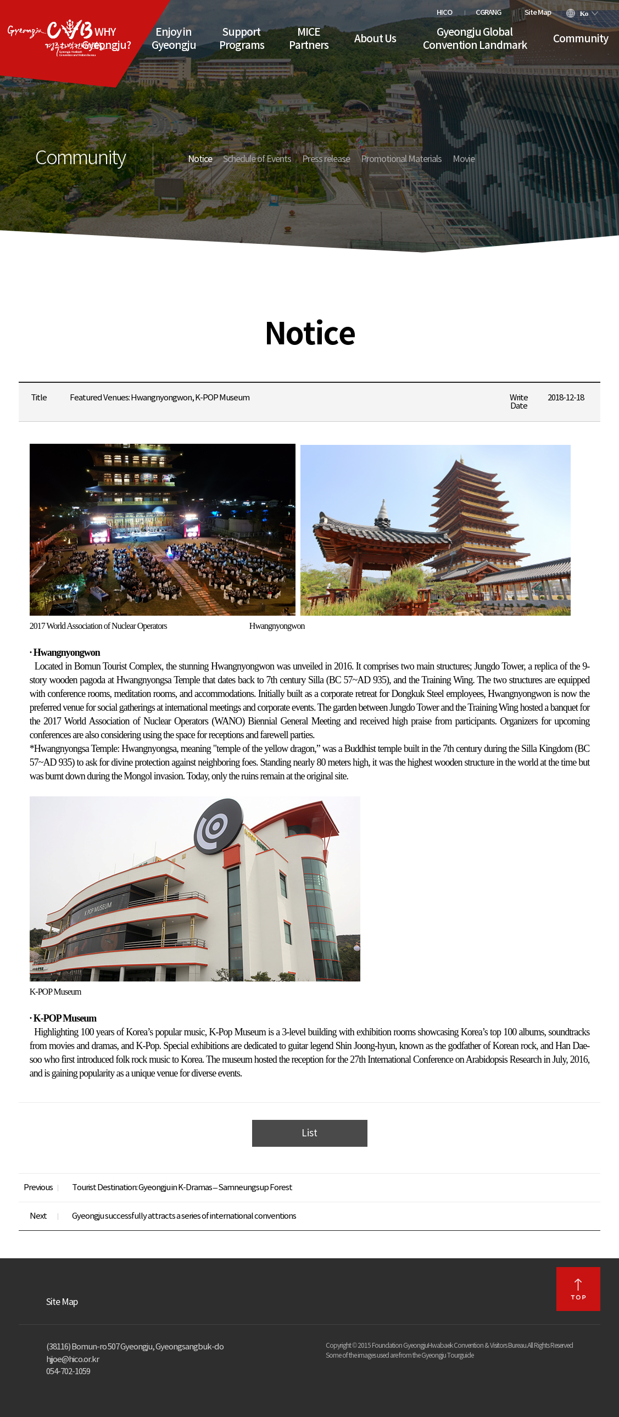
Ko (584, 13)
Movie (464, 159)
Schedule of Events (257, 159)
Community (580, 39)
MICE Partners (308, 39)
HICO (444, 12)
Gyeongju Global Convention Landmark (475, 39)
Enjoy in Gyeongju (174, 39)
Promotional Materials (401, 159)
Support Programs (241, 39)
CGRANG (488, 12)
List (309, 1133)
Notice (200, 159)
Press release (326, 159)
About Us (375, 39)
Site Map (538, 12)
